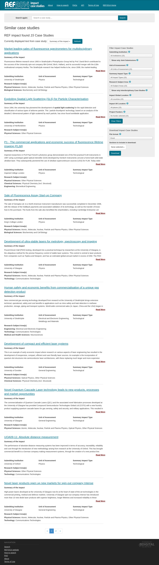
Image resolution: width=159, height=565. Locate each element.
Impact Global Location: (119, 95)
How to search (63, 5)
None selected (117, 147)
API (82, 5)
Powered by (147, 542)
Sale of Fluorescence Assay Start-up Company (33, 195)
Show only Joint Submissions (124, 60)
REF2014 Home (109, 5)
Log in (152, 4)
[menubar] (82, 5)
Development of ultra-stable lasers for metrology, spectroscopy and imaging (50, 241)
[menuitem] (50, 5)
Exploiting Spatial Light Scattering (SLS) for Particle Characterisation (46, 98)
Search (7, 547)
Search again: (22, 18)
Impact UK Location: (117, 104)
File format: (114, 134)
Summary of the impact (60, 41)
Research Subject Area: (118, 82)
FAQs (75, 5)
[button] (129, 52)
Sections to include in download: (122, 143)
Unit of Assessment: (117, 65)
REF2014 (24, 5)
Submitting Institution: (118, 52)
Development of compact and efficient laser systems (36, 343)
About (50, 5)
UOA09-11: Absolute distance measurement (31, 436)
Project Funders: (116, 112)
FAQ (6, 556)
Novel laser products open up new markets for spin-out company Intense (48, 483)
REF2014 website (11, 550)
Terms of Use (93, 5)
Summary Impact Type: (118, 74)
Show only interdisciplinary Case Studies (128, 90)
